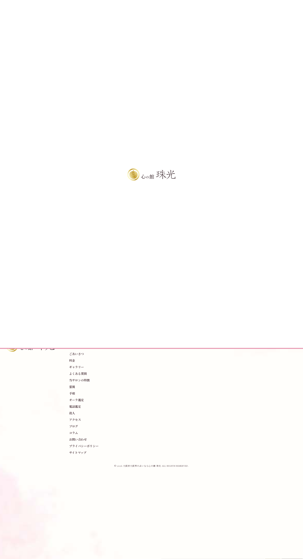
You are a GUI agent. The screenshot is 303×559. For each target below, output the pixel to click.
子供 (233, 296)
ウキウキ (212, 273)
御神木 (251, 258)
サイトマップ (77, 453)
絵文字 (246, 265)
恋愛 (238, 288)
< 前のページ (50, 243)
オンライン (246, 296)
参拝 (210, 258)
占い (247, 281)
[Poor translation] (11, 498)
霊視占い (236, 273)
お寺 (226, 281)
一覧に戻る (118, 243)
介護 (228, 288)
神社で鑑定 (223, 258)
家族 (210, 288)
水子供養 (212, 296)
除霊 (256, 281)
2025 (248, 273)
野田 (224, 273)
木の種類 (238, 258)
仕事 (219, 288)
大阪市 (237, 281)
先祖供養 (249, 288)
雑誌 (235, 265)
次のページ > (185, 243)
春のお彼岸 (213, 281)
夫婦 (224, 296)
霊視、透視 (213, 265)
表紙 (226, 265)
